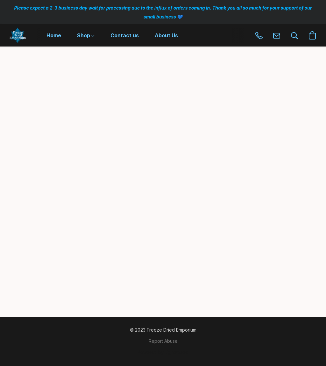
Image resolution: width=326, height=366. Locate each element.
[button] (18, 35)
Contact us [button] (124, 35)
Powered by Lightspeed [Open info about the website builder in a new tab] (163, 352)
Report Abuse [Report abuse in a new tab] (163, 341)
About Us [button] (166, 35)
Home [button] (53, 35)
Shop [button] (85, 35)
